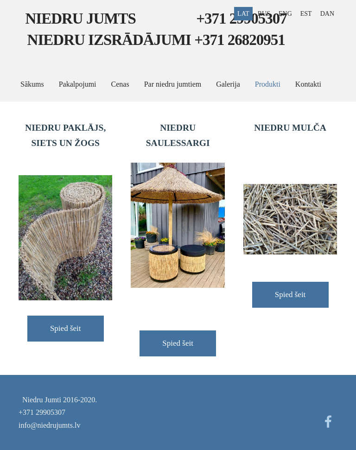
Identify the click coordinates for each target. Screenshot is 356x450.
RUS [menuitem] (264, 13)
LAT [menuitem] (243, 13)
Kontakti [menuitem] (308, 84)
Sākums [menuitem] (32, 84)
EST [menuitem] (306, 13)
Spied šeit (65, 328)
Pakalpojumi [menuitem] (77, 84)
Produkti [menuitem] (267, 84)
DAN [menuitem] (327, 13)
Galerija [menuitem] (228, 84)
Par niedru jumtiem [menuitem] (173, 84)
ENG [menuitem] (285, 13)
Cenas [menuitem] (120, 84)
